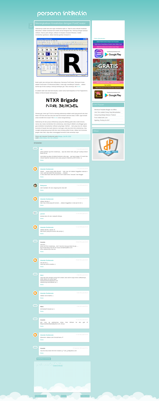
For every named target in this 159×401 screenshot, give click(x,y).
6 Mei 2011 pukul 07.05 (82, 306)
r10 (41, 149)
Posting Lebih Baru (40, 396)
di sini (78, 86)
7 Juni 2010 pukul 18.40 (82, 168)
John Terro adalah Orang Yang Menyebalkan (107, 112)
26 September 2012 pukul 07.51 (80, 348)
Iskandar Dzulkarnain (47, 169)
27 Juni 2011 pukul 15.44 (82, 334)
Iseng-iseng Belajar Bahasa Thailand (105, 115)
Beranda (63, 396)
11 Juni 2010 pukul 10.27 (82, 213)
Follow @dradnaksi (99, 38)
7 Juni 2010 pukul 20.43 (82, 198)
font (49, 138)
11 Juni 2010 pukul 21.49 (82, 226)
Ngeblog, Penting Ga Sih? (102, 120)
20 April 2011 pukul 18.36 (82, 259)
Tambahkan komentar (43, 359)
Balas (42, 160)
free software (54, 138)
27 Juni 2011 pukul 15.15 (82, 319)
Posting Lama (85, 396)
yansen (42, 214)
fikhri (42, 275)
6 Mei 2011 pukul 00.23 (82, 292)
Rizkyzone (43, 185)
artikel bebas (43, 138)
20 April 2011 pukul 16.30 (82, 242)
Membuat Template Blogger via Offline (105, 109)
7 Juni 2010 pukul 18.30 (82, 149)
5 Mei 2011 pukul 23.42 (82, 275)
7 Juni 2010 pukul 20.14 (82, 185)
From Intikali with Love (100, 117)
